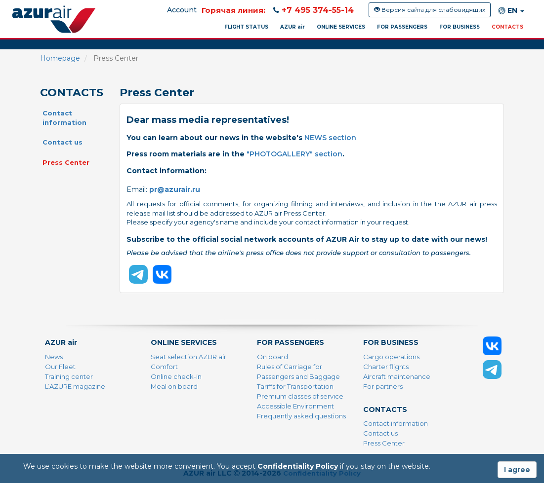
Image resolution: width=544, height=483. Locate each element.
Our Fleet (60, 367)
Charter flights (386, 367)
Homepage (60, 58)
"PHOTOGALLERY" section (294, 153)
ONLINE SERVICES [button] (341, 27)
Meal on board (174, 386)
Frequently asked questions (301, 416)
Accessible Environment (295, 406)
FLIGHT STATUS (246, 27)
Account (182, 9)
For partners (383, 386)
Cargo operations (391, 357)
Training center (69, 376)
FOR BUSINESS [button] (459, 27)
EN (511, 10)
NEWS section (330, 137)
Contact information (64, 117)
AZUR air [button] (292, 27)
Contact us (62, 142)
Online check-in (176, 376)
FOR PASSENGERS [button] (402, 27)
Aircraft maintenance (396, 376)
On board (272, 357)
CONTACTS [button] (507, 27)
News (54, 357)
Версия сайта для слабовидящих (429, 9)
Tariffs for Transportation (295, 386)
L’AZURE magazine (75, 386)
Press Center (65, 162)
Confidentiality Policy (297, 466)
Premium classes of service (300, 396)
